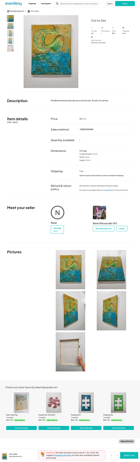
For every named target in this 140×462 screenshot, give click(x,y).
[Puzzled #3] (86, 402)
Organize (33, 3)
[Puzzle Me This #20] (54, 402)
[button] (33, 3)
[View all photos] (50, 51)
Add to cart (129, 455)
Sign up (125, 3)
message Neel (107, 190)
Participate (47, 3)
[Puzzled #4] (118, 402)
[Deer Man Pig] (21, 402)
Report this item (127, 441)
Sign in (110, 4)
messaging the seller (62, 455)
